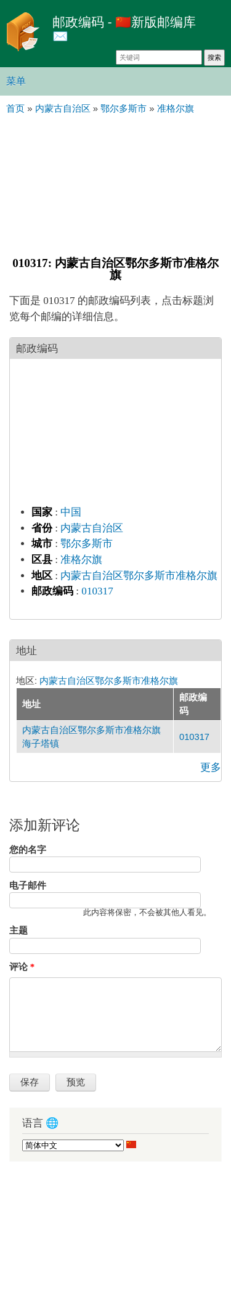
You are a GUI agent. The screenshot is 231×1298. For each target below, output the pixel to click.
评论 (21, 967)
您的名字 (27, 850)
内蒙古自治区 (91, 528)
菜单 (16, 81)
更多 (210, 767)
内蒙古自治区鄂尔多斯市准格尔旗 (138, 575)
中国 (70, 512)
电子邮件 (27, 885)
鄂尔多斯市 (86, 543)
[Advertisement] (115, 183)
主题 (18, 930)
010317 (97, 591)
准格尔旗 (81, 559)
